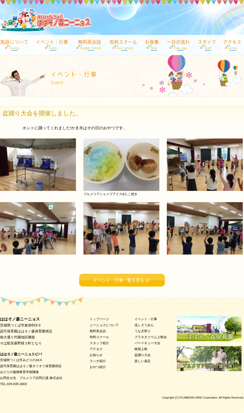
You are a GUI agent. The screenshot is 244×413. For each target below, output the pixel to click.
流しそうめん (144, 325)
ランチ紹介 (98, 361)
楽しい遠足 (142, 361)
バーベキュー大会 (147, 343)
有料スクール (99, 337)
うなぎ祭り (142, 331)
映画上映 (140, 349)
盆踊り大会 (142, 355)
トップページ (99, 319)
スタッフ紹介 (99, 343)
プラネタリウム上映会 (150, 337)
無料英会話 (98, 331)
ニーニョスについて (104, 325)
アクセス (96, 349)
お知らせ (96, 355)
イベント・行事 (145, 319)
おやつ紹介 (98, 367)
